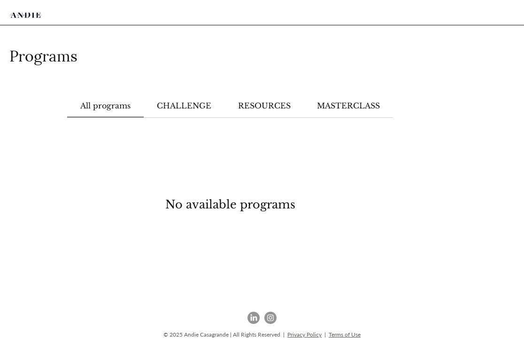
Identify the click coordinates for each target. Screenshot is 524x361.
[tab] (105, 105)
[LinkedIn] (253, 318)
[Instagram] (270, 318)
